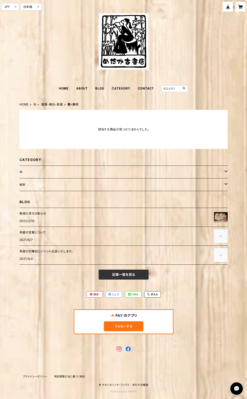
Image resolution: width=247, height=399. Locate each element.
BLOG (99, 88)
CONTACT (146, 88)
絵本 (23, 184)
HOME (64, 88)
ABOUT (82, 88)
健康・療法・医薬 (52, 104)
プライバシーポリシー (35, 376)
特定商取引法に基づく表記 (69, 376)
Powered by (123, 391)
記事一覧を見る (123, 275)
